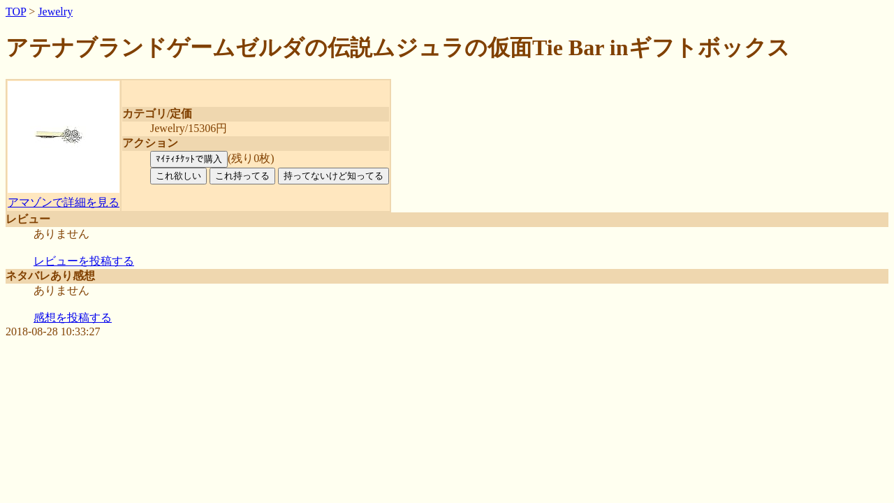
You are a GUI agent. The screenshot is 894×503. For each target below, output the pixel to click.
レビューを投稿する (84, 261)
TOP (16, 11)
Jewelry (55, 11)
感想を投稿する (73, 317)
